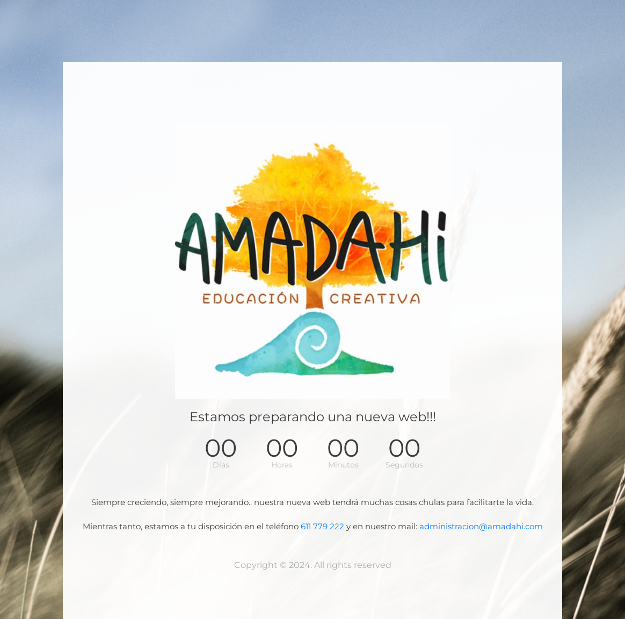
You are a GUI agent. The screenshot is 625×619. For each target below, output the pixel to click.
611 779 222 (322, 526)
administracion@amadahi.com (481, 526)
